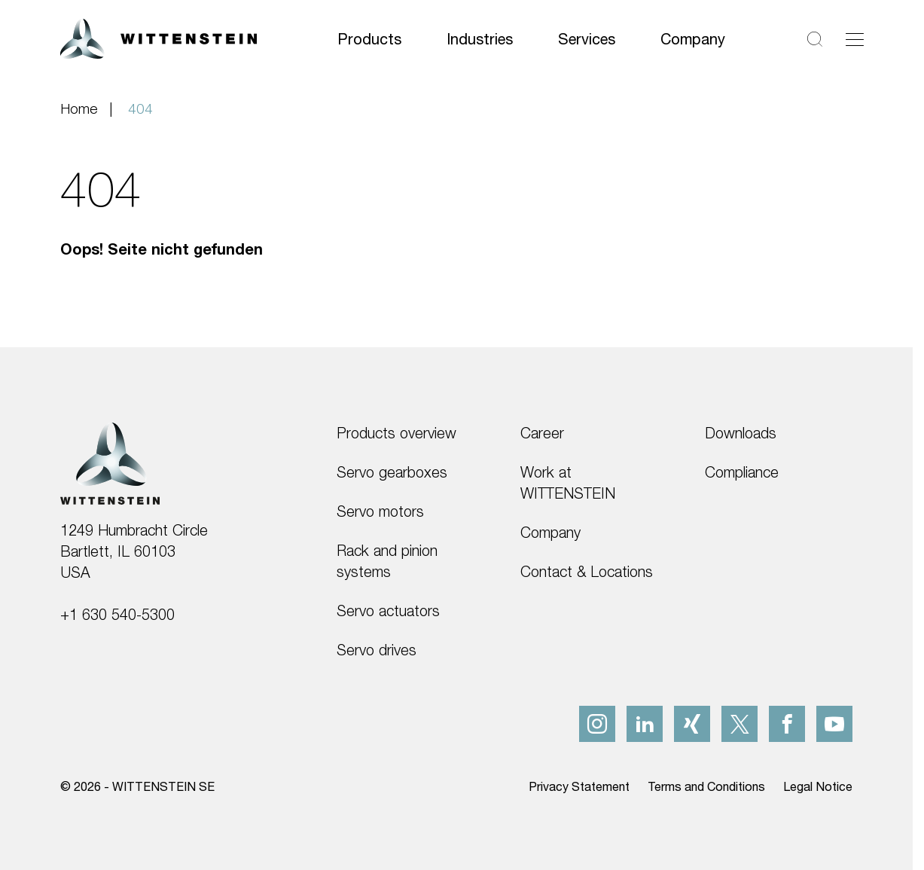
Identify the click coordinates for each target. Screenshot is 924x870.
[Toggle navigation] (855, 39)
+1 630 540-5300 (117, 614)
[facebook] (787, 724)
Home (79, 108)
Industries (480, 38)
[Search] (815, 39)
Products (369, 38)
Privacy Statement (579, 786)
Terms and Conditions (706, 786)
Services (586, 38)
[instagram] (597, 724)
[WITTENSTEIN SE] (158, 37)
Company (692, 38)
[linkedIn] (645, 724)
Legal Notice (817, 786)
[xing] (692, 724)
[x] (739, 724)
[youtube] (834, 724)
